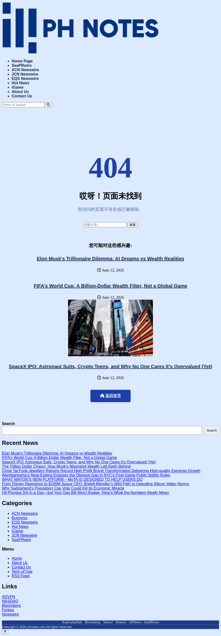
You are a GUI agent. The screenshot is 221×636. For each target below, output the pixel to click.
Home (17, 558)
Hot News (20, 83)
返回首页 (110, 396)
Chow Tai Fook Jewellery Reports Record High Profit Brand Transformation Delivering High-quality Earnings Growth (101, 471)
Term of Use (22, 571)
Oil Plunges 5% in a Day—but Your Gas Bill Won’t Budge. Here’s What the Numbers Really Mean (85, 493)
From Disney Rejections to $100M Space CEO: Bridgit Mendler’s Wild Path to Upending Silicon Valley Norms (95, 484)
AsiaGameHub (72, 622)
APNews (135, 622)
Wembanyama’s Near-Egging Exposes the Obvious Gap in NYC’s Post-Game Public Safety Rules (86, 475)
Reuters (121, 622)
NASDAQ (10, 601)
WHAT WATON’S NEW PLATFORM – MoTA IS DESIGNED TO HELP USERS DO (72, 479)
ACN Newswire (25, 70)
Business (19, 518)
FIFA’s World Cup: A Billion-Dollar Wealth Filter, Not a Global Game (110, 285)
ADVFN (8, 597)
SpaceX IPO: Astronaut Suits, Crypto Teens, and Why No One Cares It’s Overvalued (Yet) (110, 366)
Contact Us (22, 96)
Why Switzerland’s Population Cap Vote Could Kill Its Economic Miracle (63, 488)
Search (8, 424)
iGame (18, 87)
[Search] (48, 104)
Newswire (10, 614)
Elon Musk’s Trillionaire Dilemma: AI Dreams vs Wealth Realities (110, 258)
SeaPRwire (22, 65)
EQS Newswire (25, 78)
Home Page (22, 61)
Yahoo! (108, 622)
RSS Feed (21, 576)
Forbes (8, 610)
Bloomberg (11, 605)
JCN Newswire (25, 74)
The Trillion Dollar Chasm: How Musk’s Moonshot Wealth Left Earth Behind (66, 466)
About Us (20, 92)
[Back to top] (5, 631)
